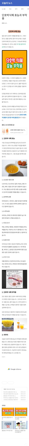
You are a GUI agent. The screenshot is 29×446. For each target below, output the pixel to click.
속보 (10, 9)
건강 (5, 389)
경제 (22, 9)
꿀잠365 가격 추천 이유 (8, 396)
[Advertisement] (14, 369)
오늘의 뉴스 (7, 3)
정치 (16, 9)
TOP (26, 445)
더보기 (3, 357)
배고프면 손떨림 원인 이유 (9, 392)
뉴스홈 (3, 9)
